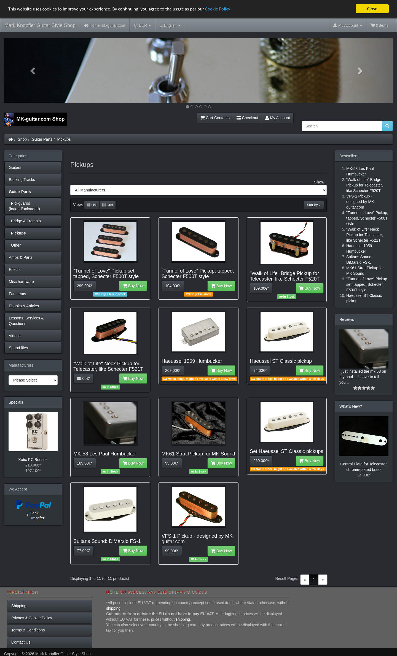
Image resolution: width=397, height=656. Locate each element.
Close (372, 9)
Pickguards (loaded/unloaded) (24, 206)
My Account (277, 118)
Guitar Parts (42, 139)
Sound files (18, 348)
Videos (15, 336)
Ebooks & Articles (24, 306)
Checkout (247, 118)
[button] (33, 70)
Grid (107, 205)
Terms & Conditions (28, 630)
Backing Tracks (22, 179)
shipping (113, 608)
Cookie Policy (217, 9)
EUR (142, 25)
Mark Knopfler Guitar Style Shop (40, 25)
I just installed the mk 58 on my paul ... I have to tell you (362, 377)
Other (15, 245)
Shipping (18, 606)
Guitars (15, 167)
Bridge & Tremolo (25, 221)
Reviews (346, 319)
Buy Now (133, 286)
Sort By (314, 205)
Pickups (64, 139)
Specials (16, 402)
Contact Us (20, 642)
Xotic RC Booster (33, 459)
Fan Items (17, 294)
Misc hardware (21, 281)
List (91, 205)
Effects (15, 269)
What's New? (350, 406)
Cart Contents (215, 118)
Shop (22, 139)
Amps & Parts (21, 257)
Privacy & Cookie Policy (31, 618)
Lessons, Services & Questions (26, 321)
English (170, 25)
